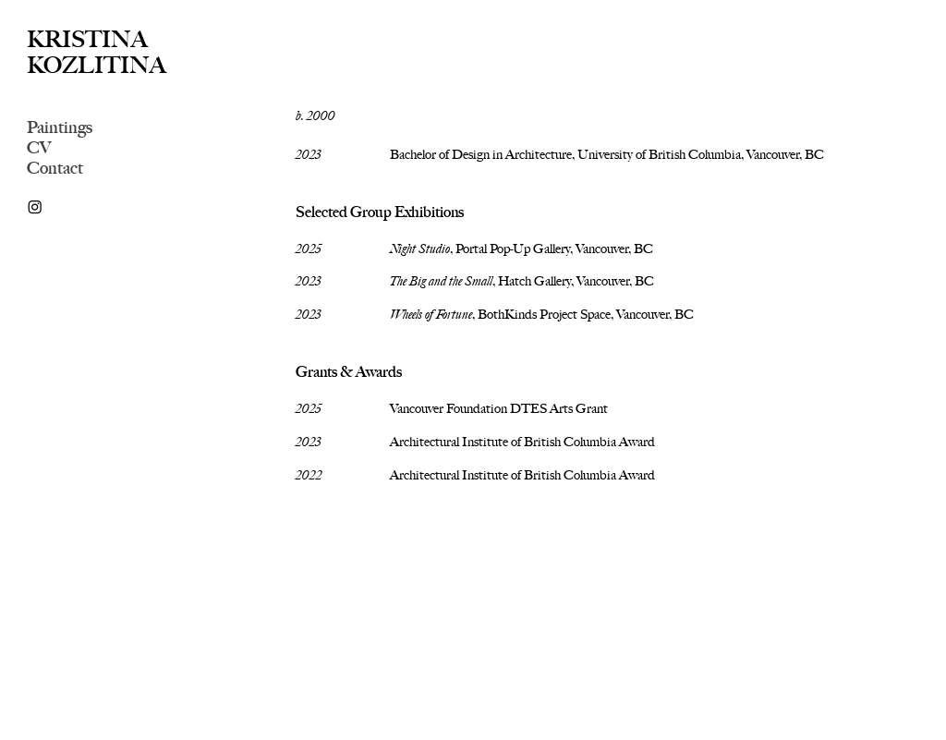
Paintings (59, 127)
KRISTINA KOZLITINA (96, 52)
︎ (34, 207)
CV (39, 147)
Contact (55, 167)
